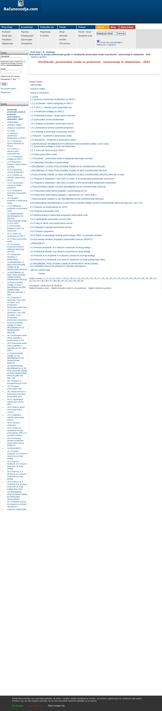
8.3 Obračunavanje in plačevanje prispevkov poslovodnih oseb (16, 394)
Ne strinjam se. (36, 706)
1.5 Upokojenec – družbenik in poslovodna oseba (17, 208)
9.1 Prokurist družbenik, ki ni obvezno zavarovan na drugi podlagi (60, 247)
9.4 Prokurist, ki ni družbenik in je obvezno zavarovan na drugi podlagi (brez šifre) (67, 259)
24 (127, 278)
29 (147, 278)
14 (87, 278)
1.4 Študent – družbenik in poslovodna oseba (17, 200)
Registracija (5, 92)
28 (143, 278)
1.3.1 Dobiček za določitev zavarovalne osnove (16, 177)
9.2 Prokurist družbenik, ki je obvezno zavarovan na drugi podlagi (60, 251)
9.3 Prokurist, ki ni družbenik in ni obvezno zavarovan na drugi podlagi (62, 255)
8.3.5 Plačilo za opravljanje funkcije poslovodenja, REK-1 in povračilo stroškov (66, 235)
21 (115, 278)
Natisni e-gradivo (39, 57)
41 (66, 281)
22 (119, 278)
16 (95, 278)
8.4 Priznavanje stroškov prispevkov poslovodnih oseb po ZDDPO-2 (61, 239)
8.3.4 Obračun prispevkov (42, 231)
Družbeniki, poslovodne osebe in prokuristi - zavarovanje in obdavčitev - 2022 (16, 114)
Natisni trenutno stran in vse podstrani (68, 288)
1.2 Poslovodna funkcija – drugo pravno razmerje (17, 164)
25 (131, 278)
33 (34, 281)
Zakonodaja (13, 122)
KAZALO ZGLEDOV (16, 128)
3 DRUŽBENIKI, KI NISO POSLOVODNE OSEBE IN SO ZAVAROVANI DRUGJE (67, 166)
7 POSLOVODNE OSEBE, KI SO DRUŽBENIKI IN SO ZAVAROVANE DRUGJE (15, 358)
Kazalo (42, 273)
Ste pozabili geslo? (8, 89)
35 (42, 281)
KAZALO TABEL (15, 125)
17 (99, 278)
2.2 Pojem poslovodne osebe (43, 154)
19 (107, 278)
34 (38, 281)
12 (79, 278)
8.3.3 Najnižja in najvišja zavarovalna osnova (15, 417)
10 (71, 278)
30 (151, 278)
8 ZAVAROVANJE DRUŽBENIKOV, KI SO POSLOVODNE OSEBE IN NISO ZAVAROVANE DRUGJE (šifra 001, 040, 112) (86, 203)
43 (74, 281)
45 (82, 281)
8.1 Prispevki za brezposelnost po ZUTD (48, 207)
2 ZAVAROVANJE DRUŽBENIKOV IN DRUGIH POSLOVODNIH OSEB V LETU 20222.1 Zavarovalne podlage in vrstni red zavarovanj (69, 145)
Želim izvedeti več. (56, 706)
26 (135, 278)
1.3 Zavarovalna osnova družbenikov (47, 119)
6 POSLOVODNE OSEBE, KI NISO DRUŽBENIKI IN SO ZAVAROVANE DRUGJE (15, 327)
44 (78, 281)
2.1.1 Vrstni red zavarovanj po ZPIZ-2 (47, 150)
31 (155, 278)
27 (139, 278)
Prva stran (35, 52)
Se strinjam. (18, 706)
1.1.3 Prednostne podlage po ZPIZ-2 (47, 111)
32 (30, 281)
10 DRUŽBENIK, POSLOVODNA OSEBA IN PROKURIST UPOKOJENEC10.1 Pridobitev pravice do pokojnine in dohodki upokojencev (17, 499)
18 (103, 278)
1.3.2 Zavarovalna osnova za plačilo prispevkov (15, 185)
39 (58, 281)
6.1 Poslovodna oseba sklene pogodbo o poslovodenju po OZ (17, 337)
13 (83, 278)
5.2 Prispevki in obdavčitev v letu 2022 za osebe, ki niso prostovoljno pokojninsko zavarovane (17, 315)
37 (50, 281)
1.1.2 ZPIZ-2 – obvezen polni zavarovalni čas (13, 151)
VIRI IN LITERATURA (17, 509)
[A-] (107, 45)
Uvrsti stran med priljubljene (111, 42)
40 (62, 281)
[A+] (114, 44)
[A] (110, 45)
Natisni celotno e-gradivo (99, 288)
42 (70, 281)
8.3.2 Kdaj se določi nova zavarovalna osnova (15, 409)
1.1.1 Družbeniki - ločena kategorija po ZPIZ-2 (15, 143)
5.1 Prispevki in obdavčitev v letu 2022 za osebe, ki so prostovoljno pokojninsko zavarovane (17, 302)
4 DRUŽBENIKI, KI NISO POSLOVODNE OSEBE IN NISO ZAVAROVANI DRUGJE (68, 170)
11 (75, 278)
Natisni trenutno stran (39, 288)
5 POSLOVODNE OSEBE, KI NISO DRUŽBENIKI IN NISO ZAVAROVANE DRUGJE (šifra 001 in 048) (77, 174)
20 (111, 278)
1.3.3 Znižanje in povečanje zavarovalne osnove (16, 193)
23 (123, 278)
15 (91, 278)
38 (54, 281)
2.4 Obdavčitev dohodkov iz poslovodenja (14, 257)
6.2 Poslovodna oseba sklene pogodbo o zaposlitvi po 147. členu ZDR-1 (63, 195)
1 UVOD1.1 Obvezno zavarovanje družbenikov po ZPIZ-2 (52, 98)
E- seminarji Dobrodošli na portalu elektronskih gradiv (49, 53)
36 (46, 281)
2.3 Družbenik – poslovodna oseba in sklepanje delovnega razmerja (61, 158)
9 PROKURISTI (14, 448)
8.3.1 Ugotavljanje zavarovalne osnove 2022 (15, 401)
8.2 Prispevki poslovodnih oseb (44, 211)
